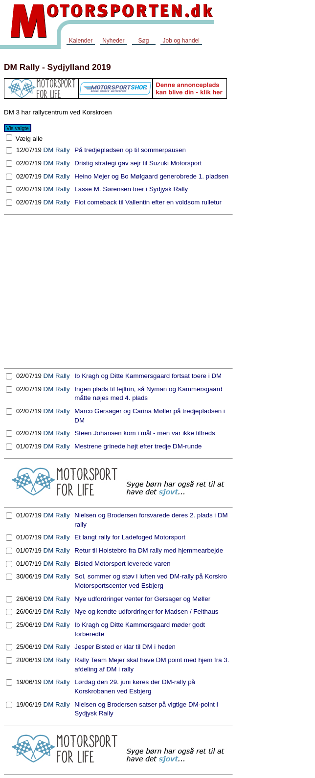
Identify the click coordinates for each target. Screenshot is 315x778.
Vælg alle (28, 138)
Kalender (80, 40)
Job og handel (181, 40)
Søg (143, 40)
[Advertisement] (118, 291)
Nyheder (113, 40)
